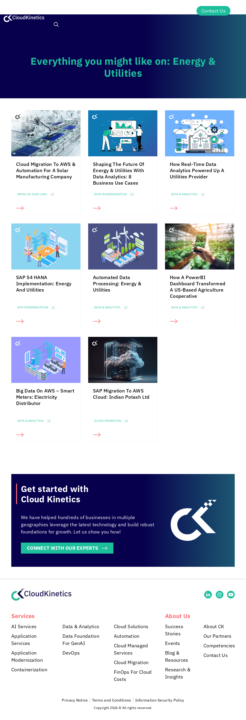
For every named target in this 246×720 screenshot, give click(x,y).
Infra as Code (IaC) (32, 194)
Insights (139, 11)
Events (172, 643)
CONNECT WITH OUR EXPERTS (62, 548)
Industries (102, 11)
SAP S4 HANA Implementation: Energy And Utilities (44, 283)
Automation (127, 636)
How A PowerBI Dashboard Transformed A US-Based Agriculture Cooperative (197, 286)
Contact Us (213, 10)
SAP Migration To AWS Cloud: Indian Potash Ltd (121, 393)
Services (64, 11)
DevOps (71, 653)
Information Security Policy (159, 700)
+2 (52, 194)
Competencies (219, 645)
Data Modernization (110, 194)
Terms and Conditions (111, 700)
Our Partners (217, 636)
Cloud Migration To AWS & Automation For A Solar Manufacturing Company (45, 170)
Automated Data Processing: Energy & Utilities (117, 283)
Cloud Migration (107, 420)
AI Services (24, 626)
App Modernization (32, 307)
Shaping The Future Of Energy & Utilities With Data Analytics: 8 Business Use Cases (118, 173)
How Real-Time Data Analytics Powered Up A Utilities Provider (197, 170)
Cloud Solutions (131, 626)
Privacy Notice (75, 700)
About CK (213, 626)
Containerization (29, 669)
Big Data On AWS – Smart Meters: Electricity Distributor (45, 396)
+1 (53, 307)
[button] (56, 25)
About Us (175, 11)
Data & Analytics (184, 194)
